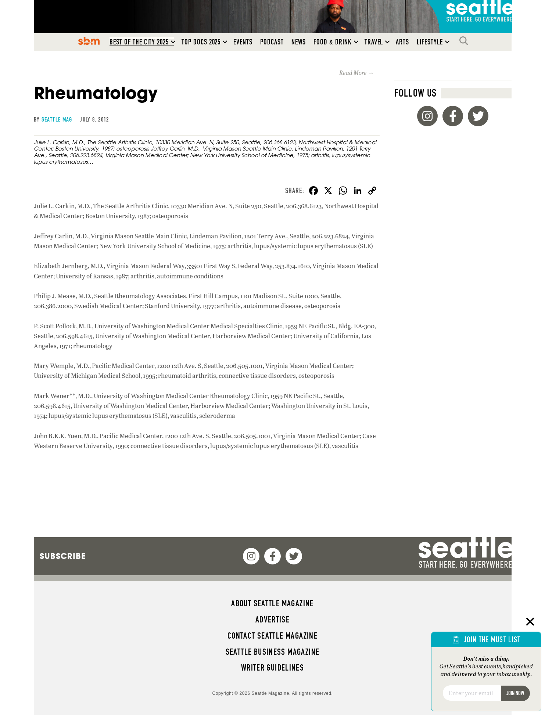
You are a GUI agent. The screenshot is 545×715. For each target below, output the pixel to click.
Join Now (515, 693)
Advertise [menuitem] (272, 619)
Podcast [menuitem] (272, 41)
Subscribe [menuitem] (63, 556)
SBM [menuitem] (89, 40)
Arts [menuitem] (402, 41)
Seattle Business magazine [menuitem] (273, 652)
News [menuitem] (298, 41)
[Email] (471, 693)
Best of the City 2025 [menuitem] (139, 41)
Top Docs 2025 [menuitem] (201, 41)
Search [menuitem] (465, 40)
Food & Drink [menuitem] (332, 41)
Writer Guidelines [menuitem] (272, 667)
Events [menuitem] (242, 41)
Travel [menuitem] (374, 41)
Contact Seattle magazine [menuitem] (272, 636)
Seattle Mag (57, 119)
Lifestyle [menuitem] (430, 41)
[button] (173, 42)
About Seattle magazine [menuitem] (272, 603)
